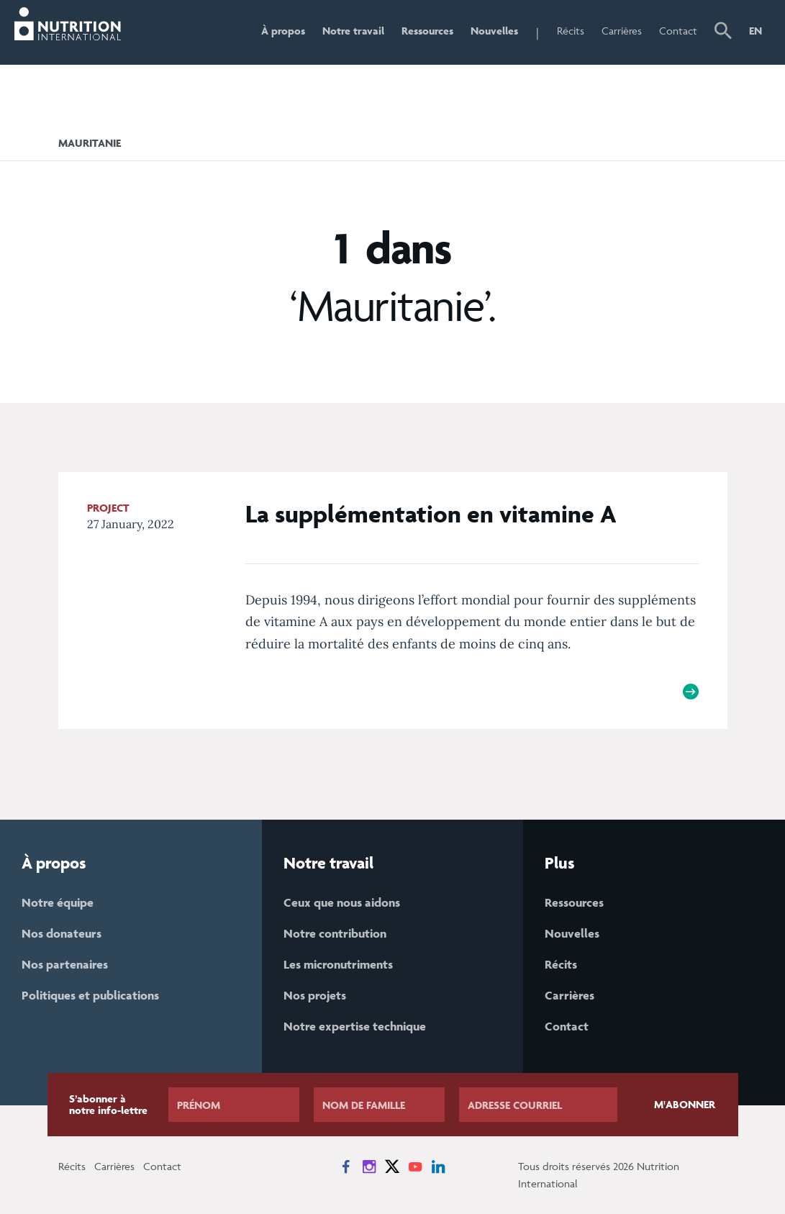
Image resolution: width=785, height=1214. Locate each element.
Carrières (622, 30)
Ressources (427, 30)
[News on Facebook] (346, 1166)
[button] (723, 32)
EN (755, 30)
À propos (283, 30)
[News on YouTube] (415, 1166)
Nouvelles (494, 30)
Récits (570, 30)
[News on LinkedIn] (438, 1166)
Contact (678, 30)
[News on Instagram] (369, 1166)
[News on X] (392, 1166)
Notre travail (353, 30)
